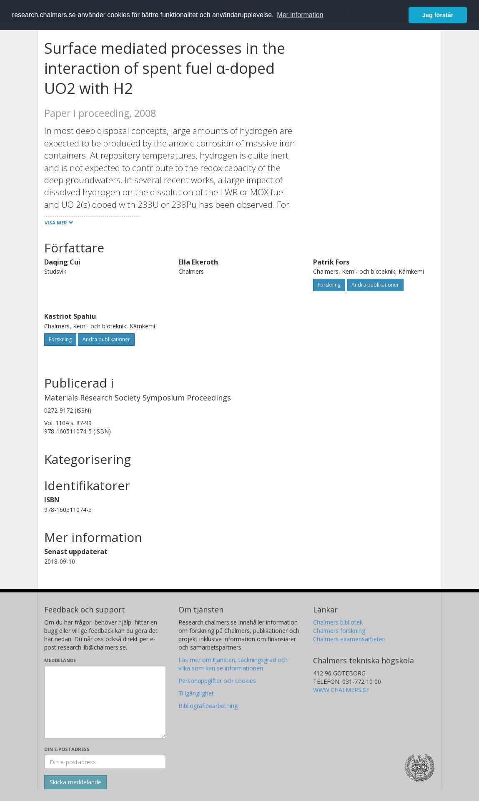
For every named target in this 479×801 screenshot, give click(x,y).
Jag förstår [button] (437, 15)
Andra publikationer (375, 284)
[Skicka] (75, 782)
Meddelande (60, 660)
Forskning (329, 284)
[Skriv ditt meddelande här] (105, 702)
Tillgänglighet (196, 693)
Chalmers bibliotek (338, 622)
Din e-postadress (67, 749)
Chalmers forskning (339, 631)
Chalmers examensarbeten (349, 639)
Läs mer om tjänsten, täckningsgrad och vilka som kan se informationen (233, 664)
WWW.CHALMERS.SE (341, 690)
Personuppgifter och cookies (217, 681)
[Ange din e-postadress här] (105, 762)
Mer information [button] (300, 14)
